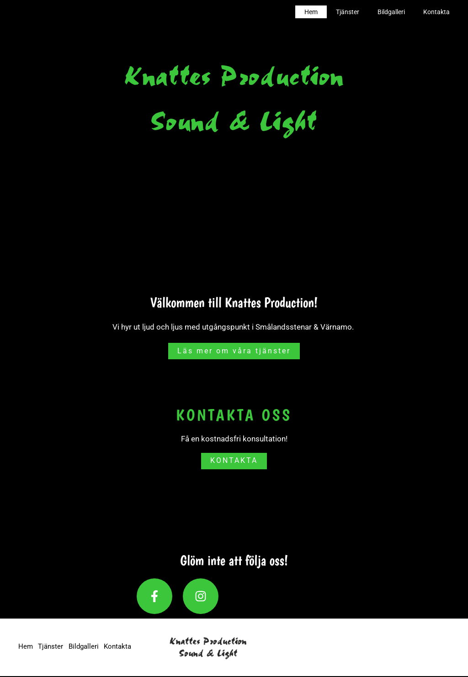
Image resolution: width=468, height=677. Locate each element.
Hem (330, 12)
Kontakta (439, 12)
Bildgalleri (399, 12)
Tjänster (361, 12)
